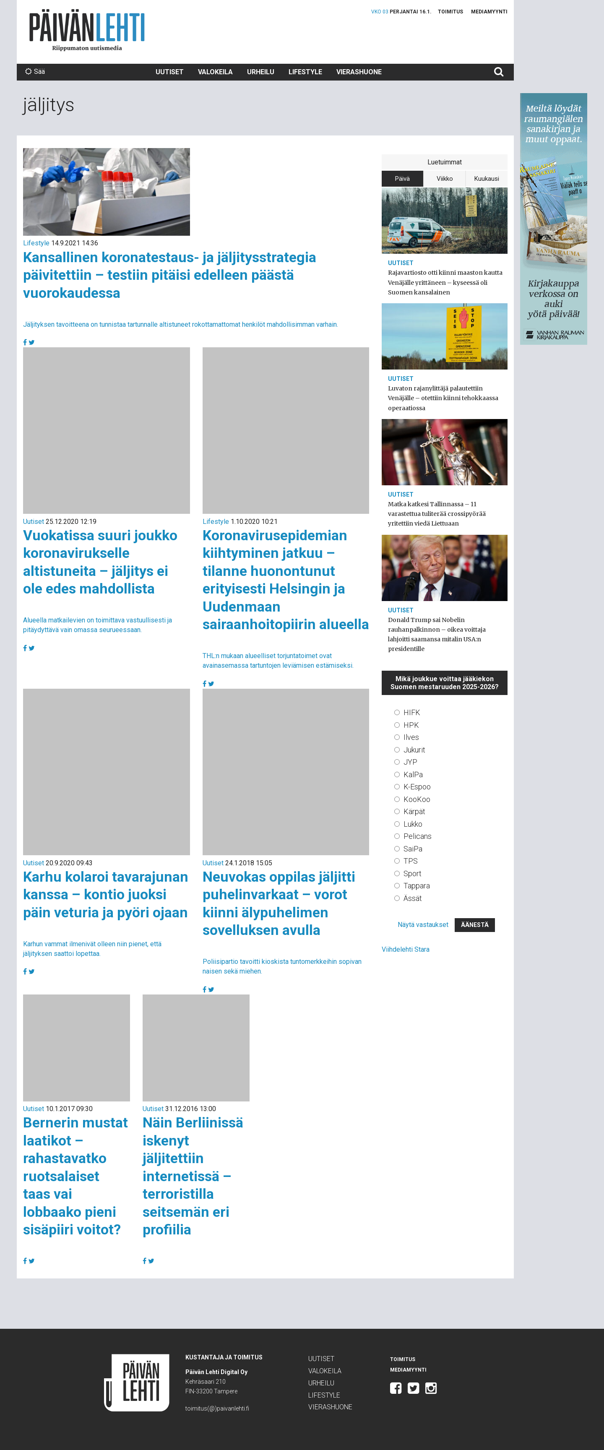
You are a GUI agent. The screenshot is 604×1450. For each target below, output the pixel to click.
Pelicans (418, 836)
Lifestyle (305, 72)
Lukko (413, 824)
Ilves (411, 737)
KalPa (413, 774)
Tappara (417, 885)
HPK (411, 725)
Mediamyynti (489, 12)
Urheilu (260, 72)
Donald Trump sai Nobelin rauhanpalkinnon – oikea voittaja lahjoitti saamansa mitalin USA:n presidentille (437, 634)
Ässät (413, 898)
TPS (411, 860)
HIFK (412, 712)
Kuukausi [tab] (486, 178)
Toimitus (450, 12)
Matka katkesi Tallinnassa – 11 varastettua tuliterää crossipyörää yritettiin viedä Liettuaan (437, 513)
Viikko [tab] (445, 178)
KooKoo (417, 799)
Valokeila (215, 72)
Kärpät (414, 811)
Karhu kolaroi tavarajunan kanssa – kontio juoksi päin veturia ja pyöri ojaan (105, 894)
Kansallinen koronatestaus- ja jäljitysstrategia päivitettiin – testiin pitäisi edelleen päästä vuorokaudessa (169, 275)
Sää (35, 71)
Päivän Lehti (87, 30)
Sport (413, 873)
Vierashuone (359, 72)
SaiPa (413, 848)
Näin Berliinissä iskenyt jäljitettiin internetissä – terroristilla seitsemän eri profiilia (193, 1176)
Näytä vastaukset (423, 925)
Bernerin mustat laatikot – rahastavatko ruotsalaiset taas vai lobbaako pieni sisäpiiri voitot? (75, 1176)
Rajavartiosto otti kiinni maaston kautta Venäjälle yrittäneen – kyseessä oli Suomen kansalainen (445, 282)
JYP (410, 762)
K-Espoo (417, 786)
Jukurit (414, 749)
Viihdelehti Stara (406, 949)
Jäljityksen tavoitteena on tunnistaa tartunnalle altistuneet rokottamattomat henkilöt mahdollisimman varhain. (180, 324)
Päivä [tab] (402, 178)
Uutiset (170, 72)
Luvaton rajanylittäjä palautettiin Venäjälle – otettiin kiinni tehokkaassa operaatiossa (443, 398)
